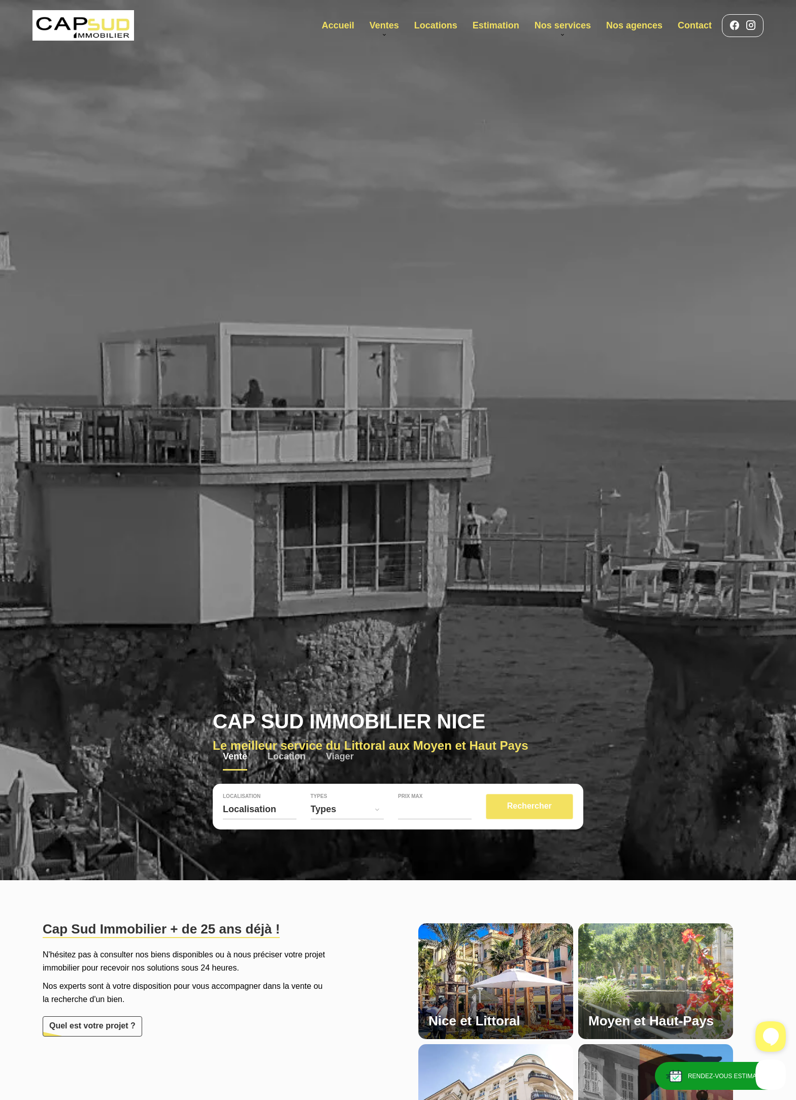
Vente (235, 757)
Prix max (410, 796)
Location (287, 757)
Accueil (83, 25)
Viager (340, 757)
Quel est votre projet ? (92, 1025)
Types (319, 796)
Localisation (241, 796)
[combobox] (259, 809)
